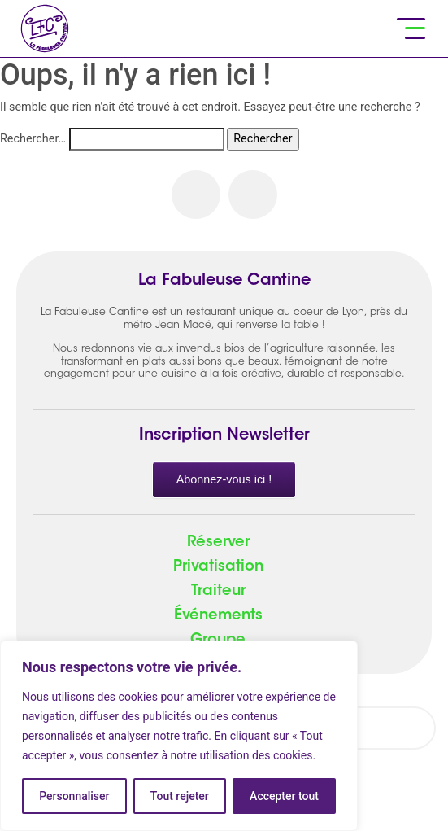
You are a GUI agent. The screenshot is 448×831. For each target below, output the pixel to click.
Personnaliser (74, 796)
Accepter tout (284, 796)
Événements (218, 616)
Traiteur (218, 591)
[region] (179, 736)
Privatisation (218, 567)
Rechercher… (33, 139)
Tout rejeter (179, 796)
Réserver (218, 543)
